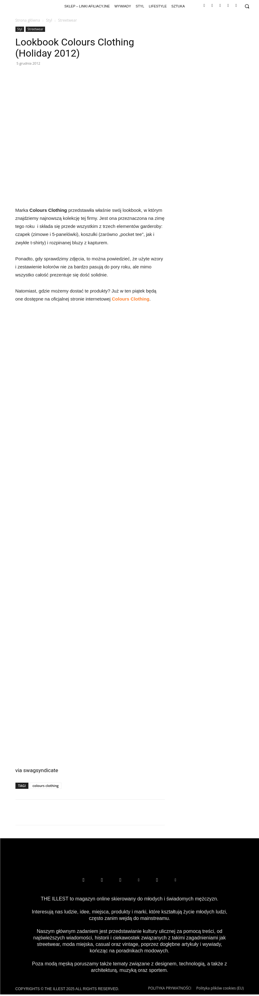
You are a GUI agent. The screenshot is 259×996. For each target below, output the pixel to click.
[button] (246, 6)
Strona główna (27, 20)
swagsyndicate (40, 770)
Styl (49, 20)
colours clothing (45, 785)
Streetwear (35, 29)
